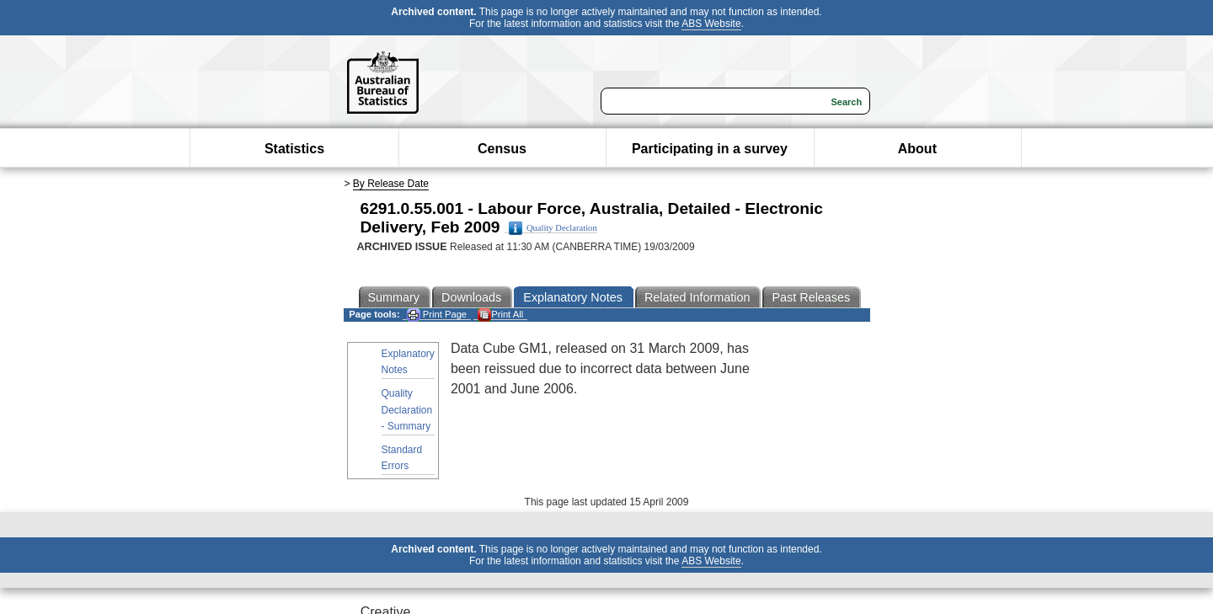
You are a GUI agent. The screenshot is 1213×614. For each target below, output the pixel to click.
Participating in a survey (710, 148)
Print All (500, 314)
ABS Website (710, 23)
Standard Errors (402, 458)
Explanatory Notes (408, 362)
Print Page (437, 314)
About (917, 148)
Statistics (294, 148)
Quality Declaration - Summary (407, 409)
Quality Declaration (553, 228)
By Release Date (391, 184)
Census (502, 148)
